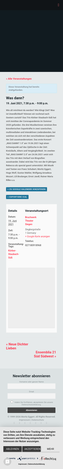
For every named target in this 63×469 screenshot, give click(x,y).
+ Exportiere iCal (17, 197)
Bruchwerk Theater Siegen (30, 221)
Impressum (24, 420)
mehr (50, 448)
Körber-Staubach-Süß (13, 254)
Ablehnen (12, 448)
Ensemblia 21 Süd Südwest (45, 354)
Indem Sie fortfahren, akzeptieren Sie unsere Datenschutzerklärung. (32, 403)
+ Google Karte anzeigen (37, 236)
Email (31, 391)
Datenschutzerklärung (36, 464)
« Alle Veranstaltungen (19, 78)
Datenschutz (38, 420)
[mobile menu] (58, 5)
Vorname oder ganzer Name (31, 382)
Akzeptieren (32, 448)
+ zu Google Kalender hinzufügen (27, 189)
